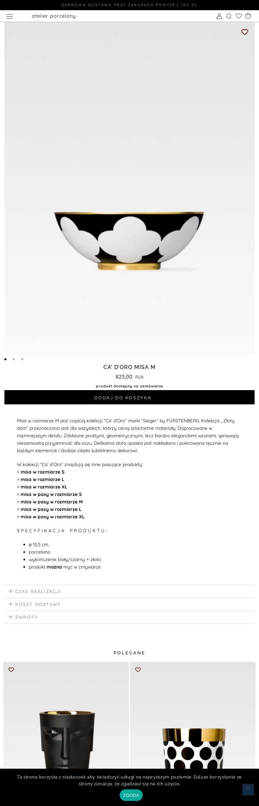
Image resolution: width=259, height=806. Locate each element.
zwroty (26, 618)
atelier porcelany (54, 16)
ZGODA (131, 795)
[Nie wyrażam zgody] (248, 789)
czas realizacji (38, 592)
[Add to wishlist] (245, 32)
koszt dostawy (38, 605)
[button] (129, 593)
